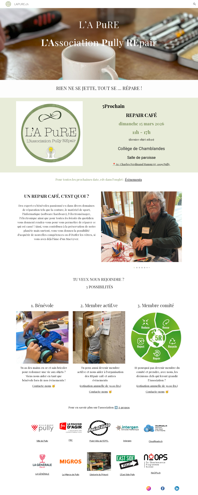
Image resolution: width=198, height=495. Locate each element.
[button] (194, 4)
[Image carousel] (141, 229)
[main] (99, 44)
